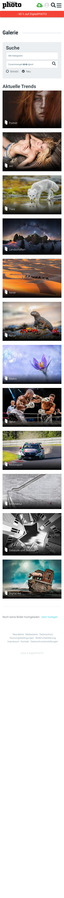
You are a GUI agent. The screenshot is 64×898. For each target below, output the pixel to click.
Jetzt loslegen (49, 617)
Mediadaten (31, 634)
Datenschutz (46, 634)
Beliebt (14, 71)
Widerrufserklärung (45, 638)
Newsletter (18, 634)
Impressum (13, 641)
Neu (28, 71)
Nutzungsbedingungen (22, 638)
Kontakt (25, 641)
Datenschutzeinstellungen (44, 641)
